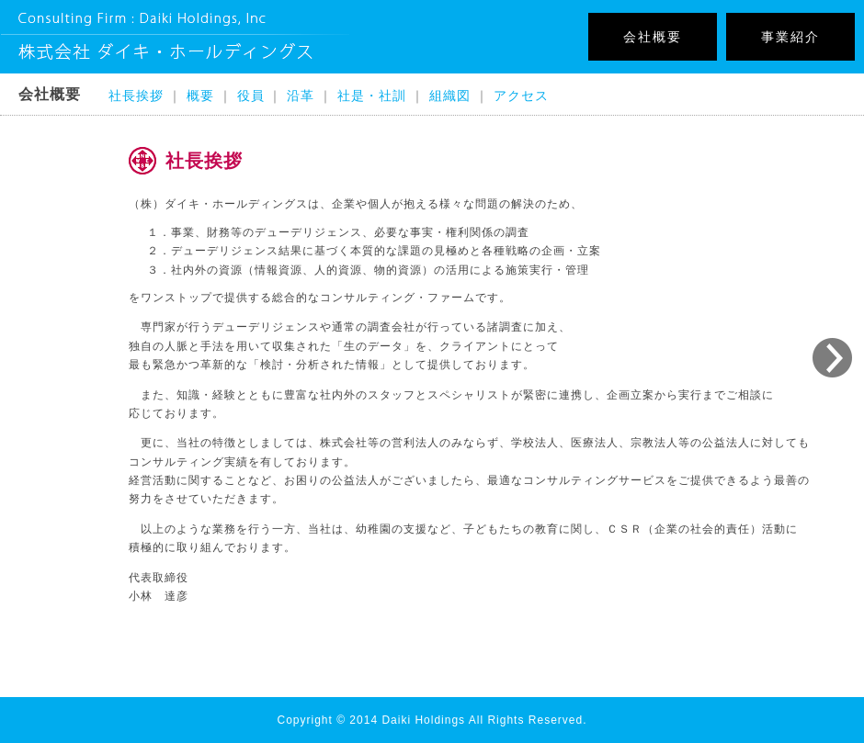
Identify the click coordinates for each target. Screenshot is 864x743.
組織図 (450, 95)
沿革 (300, 95)
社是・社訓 (371, 95)
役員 (251, 95)
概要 (200, 95)
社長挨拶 (136, 95)
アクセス (521, 95)
